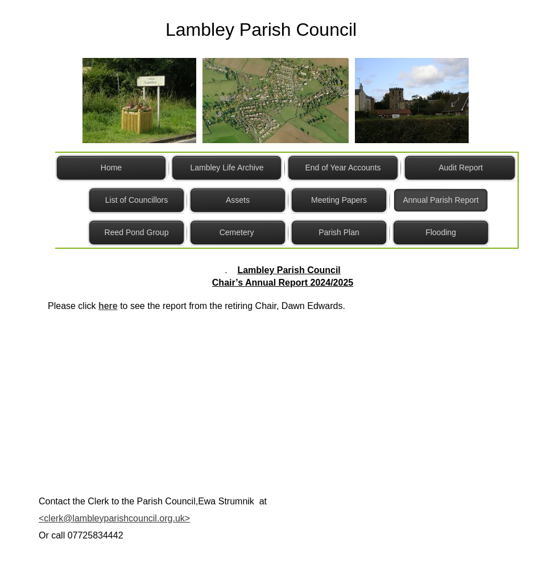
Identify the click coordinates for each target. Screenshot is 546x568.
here (108, 306)
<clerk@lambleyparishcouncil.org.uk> (114, 518)
